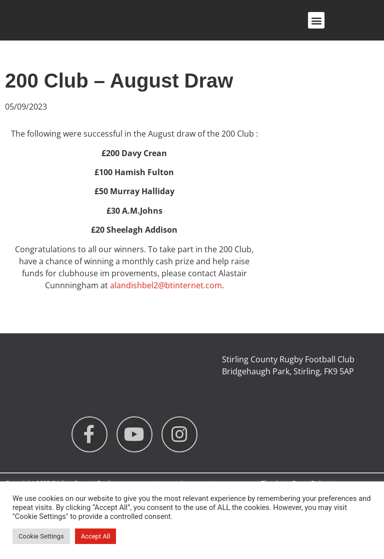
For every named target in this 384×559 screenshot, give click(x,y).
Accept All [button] (95, 536)
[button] (316, 20)
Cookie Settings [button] (41, 536)
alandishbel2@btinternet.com (166, 285)
